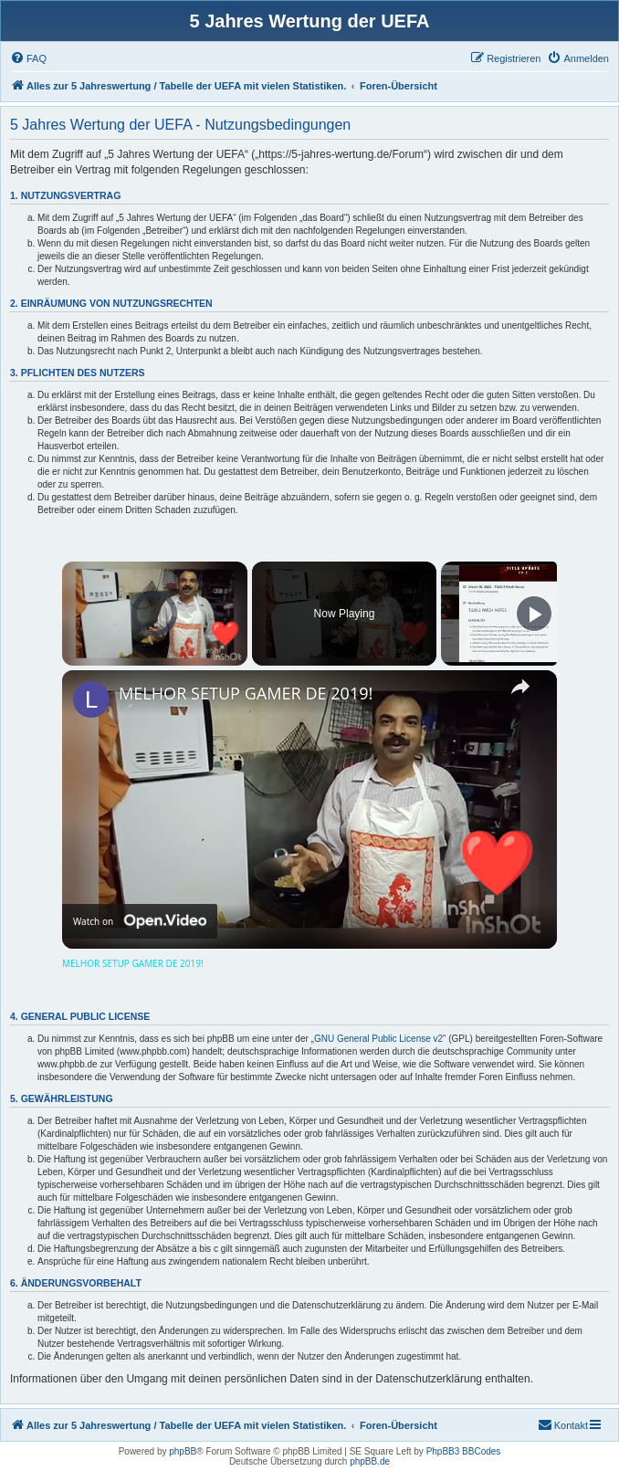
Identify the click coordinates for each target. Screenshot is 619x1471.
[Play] (534, 613)
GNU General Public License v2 (378, 1039)
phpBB (182, 1451)
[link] (91, 699)
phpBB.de (370, 1461)
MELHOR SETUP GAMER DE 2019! (245, 693)
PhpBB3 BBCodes (463, 1451)
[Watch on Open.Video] (139, 921)
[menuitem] (28, 58)
